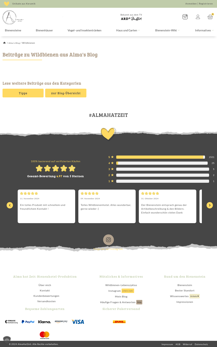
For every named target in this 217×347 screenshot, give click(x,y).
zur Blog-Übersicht (66, 93)
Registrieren (206, 3)
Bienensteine (13, 30)
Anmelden (191, 3)
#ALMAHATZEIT (108, 113)
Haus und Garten (128, 30)
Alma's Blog (15, 42)
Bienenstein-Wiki (167, 30)
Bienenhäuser (44, 30)
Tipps (23, 93)
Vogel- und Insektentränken (84, 30)
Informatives (204, 30)
